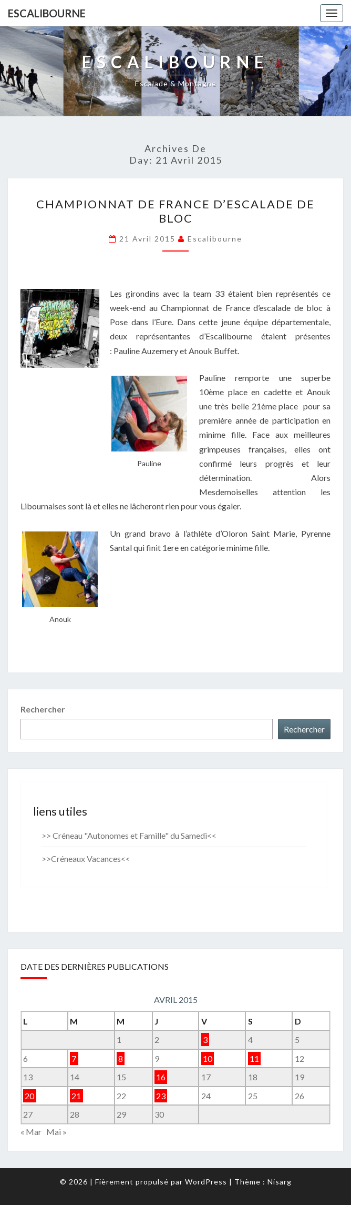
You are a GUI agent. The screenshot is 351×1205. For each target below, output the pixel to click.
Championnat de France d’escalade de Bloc (175, 211)
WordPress (206, 1181)
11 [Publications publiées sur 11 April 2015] (254, 1058)
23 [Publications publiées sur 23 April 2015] (161, 1096)
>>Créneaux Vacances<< (86, 858)
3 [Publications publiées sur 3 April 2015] (205, 1040)
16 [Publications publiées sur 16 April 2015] (161, 1077)
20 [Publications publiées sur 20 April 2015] (29, 1096)
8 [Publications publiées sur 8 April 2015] (120, 1058)
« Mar (31, 1132)
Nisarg (279, 1181)
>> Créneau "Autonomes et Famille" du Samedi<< (129, 835)
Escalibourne (47, 13)
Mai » (56, 1132)
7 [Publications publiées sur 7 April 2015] (73, 1058)
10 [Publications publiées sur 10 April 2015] (207, 1058)
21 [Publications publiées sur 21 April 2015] (76, 1096)
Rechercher (42, 709)
